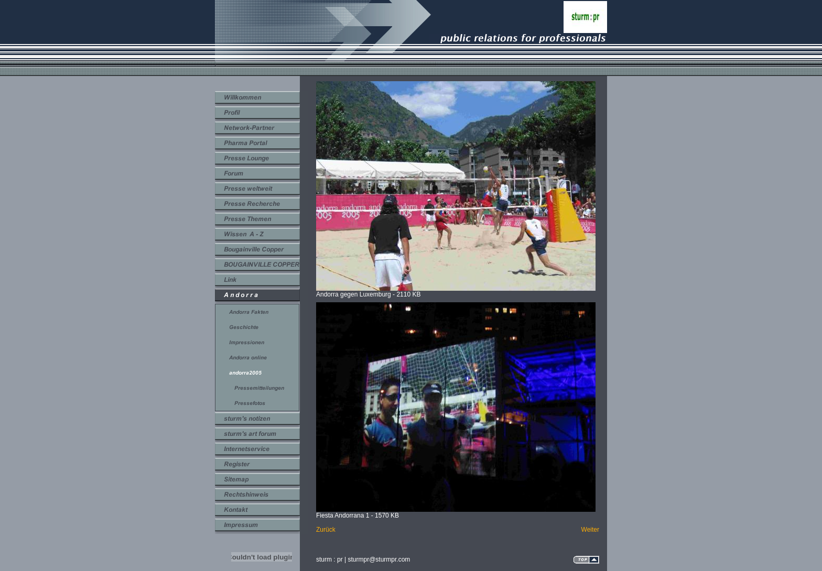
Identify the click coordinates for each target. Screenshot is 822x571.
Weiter (590, 529)
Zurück (326, 529)
